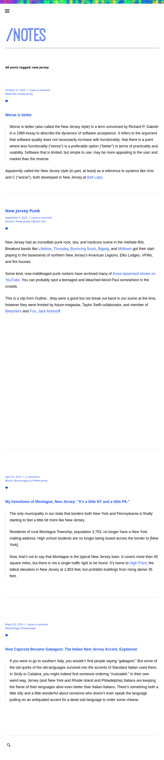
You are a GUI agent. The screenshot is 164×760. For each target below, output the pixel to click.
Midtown (125, 249)
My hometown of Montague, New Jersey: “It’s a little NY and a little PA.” (67, 502)
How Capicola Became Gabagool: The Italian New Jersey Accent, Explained (71, 649)
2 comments (32, 477)
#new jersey (26, 94)
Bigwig (103, 249)
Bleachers (13, 311)
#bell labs (11, 94)
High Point (138, 563)
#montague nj (22, 480)
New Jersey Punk (22, 211)
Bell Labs (94, 177)
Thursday (61, 249)
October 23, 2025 (15, 90)
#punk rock (39, 221)
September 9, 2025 (16, 217)
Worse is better (18, 115)
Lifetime (44, 249)
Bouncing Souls (83, 249)
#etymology (12, 628)
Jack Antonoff (49, 311)
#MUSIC (9, 221)
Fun (33, 311)
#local (8, 480)
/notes (26, 35)
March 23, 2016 (14, 624)
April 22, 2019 (13, 477)
